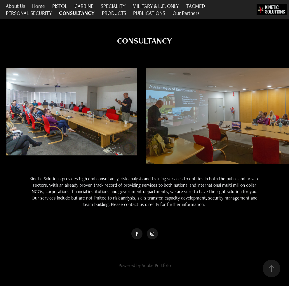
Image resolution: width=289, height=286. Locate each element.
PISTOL (59, 6)
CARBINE (83, 6)
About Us (15, 6)
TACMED (195, 6)
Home (38, 6)
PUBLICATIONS (149, 13)
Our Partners (186, 13)
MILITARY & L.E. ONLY (156, 6)
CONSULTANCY (77, 13)
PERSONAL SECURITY (29, 13)
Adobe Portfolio (156, 265)
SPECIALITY (113, 6)
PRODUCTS (114, 13)
